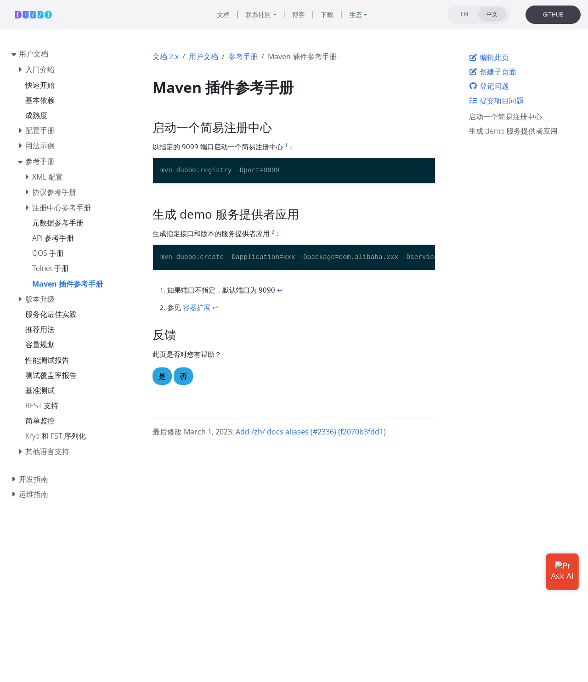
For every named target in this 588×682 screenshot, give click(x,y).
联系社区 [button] (258, 14)
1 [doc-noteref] (286, 144)
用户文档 (203, 56)
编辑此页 (489, 57)
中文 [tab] (492, 14)
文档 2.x (166, 56)
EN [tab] (464, 14)
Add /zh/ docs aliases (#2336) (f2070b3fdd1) (311, 432)
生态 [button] (355, 14)
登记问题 (489, 86)
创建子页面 (492, 72)
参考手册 (243, 56)
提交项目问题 (496, 101)
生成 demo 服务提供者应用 (513, 131)
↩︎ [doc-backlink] (280, 289)
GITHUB (553, 14)
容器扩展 (196, 307)
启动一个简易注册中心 (505, 117)
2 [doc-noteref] (272, 231)
